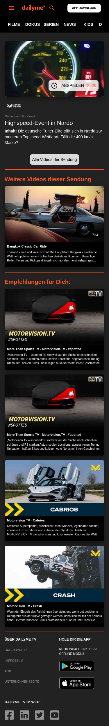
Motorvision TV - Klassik (20, 116)
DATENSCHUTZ (16, 650)
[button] (14, 106)
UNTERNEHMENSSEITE (22, 681)
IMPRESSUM (14, 660)
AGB (8, 671)
